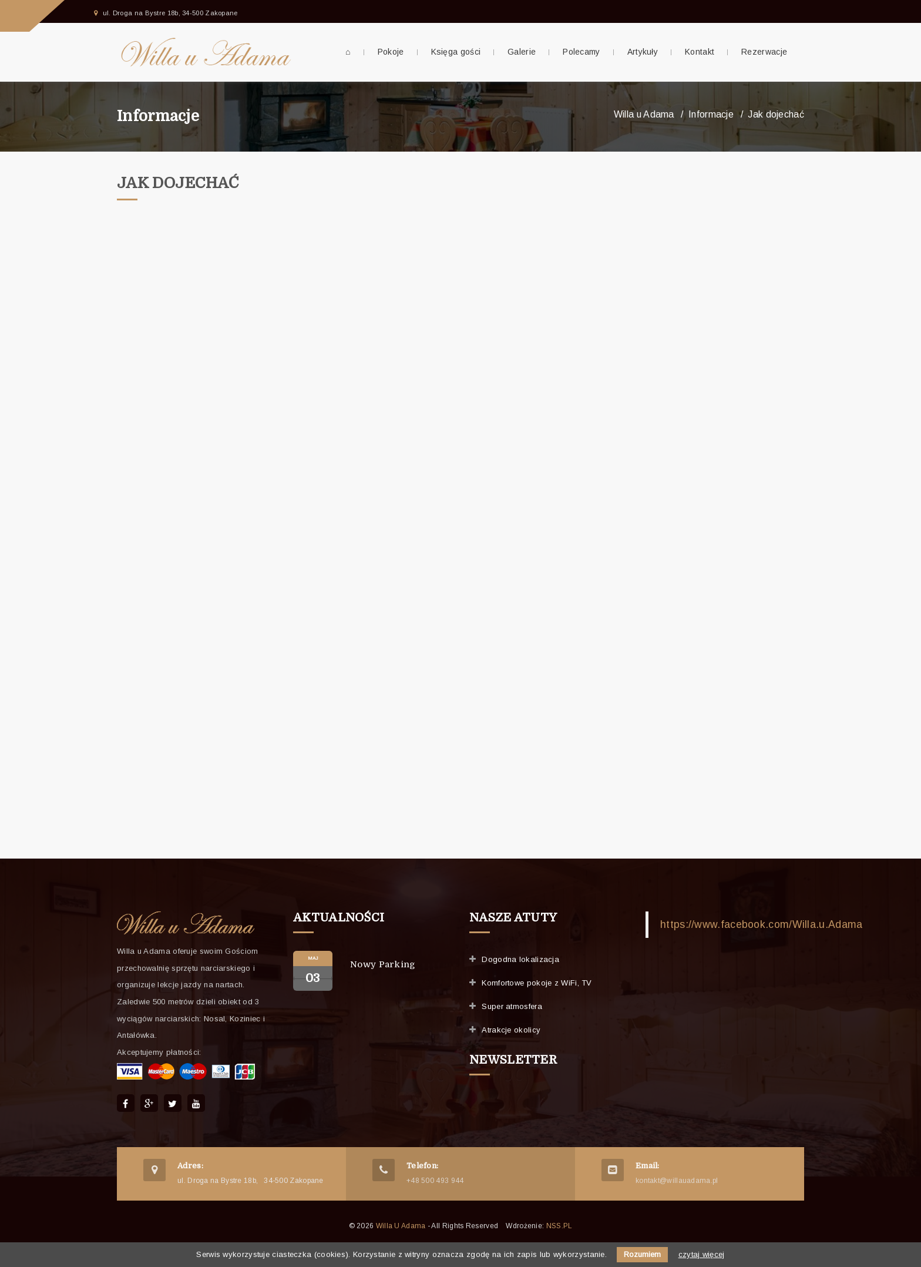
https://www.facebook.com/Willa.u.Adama (761, 924)
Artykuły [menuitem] (642, 51)
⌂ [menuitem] (348, 51)
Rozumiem (642, 1254)
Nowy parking (383, 964)
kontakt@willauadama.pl (677, 1180)
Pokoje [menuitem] (391, 51)
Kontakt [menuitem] (699, 51)
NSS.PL (559, 1226)
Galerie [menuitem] (521, 51)
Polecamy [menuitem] (581, 51)
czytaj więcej (701, 1254)
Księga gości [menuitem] (456, 51)
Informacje (158, 116)
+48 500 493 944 (435, 1180)
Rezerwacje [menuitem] (764, 51)
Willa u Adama (644, 114)
